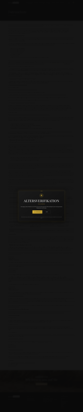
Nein (47, 211)
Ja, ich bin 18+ (37, 211)
